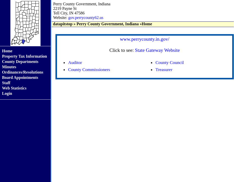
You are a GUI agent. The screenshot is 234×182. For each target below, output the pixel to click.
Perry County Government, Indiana (107, 24)
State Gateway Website (157, 50)
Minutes (9, 67)
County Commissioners (89, 69)
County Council (169, 62)
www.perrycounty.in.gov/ (144, 39)
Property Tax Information (24, 56)
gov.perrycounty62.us (86, 17)
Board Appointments (20, 77)
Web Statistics (14, 88)
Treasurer (163, 69)
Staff (6, 83)
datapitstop (62, 24)
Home (7, 51)
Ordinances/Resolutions (22, 72)
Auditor (75, 62)
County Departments (20, 61)
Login (7, 93)
